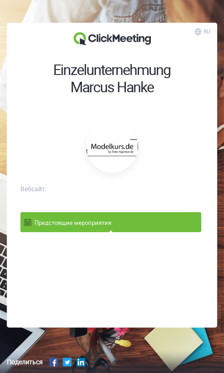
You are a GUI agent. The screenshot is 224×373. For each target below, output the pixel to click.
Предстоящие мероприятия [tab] (67, 222)
